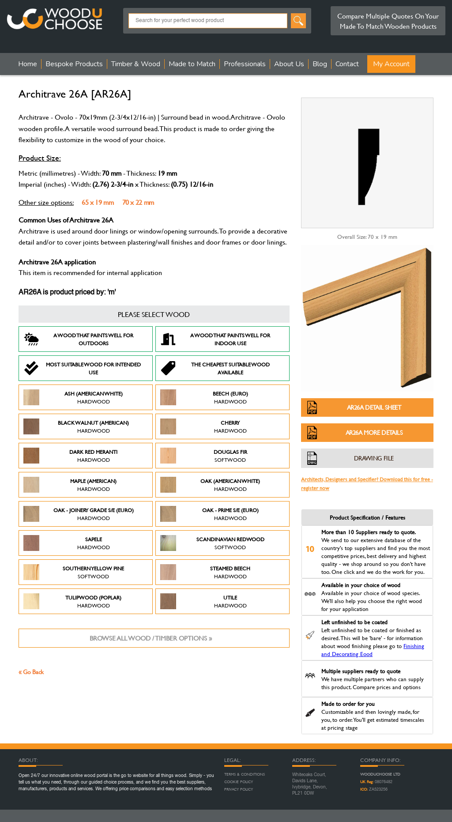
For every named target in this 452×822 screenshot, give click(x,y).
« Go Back (31, 671)
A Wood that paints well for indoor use (215, 339)
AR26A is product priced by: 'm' (67, 292)
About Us (289, 64)
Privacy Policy (238, 789)
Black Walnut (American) (76, 426)
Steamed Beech (205, 572)
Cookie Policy (238, 782)
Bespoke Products (74, 64)
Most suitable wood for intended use (82, 368)
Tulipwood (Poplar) (72, 601)
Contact (347, 64)
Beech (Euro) (204, 397)
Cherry (203, 426)
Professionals (245, 64)
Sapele (66, 543)
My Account (391, 64)
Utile (203, 601)
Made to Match (192, 64)
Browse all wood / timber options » (151, 638)
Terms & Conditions (244, 774)
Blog (320, 64)
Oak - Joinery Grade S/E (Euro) (78, 514)
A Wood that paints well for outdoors (78, 339)
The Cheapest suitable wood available (215, 368)
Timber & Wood (135, 64)
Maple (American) (70, 485)
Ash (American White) (73, 397)
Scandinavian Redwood (212, 543)
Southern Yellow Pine (73, 572)
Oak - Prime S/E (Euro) (209, 514)
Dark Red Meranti (70, 456)
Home (27, 64)
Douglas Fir (203, 456)
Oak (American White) (210, 485)
